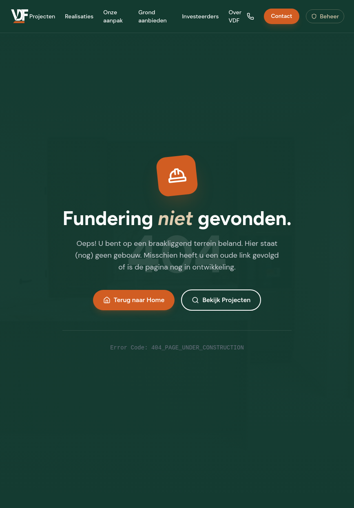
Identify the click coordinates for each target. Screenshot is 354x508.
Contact (281, 16)
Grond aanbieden (152, 16)
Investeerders (200, 16)
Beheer (325, 16)
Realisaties (79, 16)
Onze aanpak (113, 16)
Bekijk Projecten (221, 300)
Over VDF (234, 16)
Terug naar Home (134, 300)
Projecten (42, 16)
